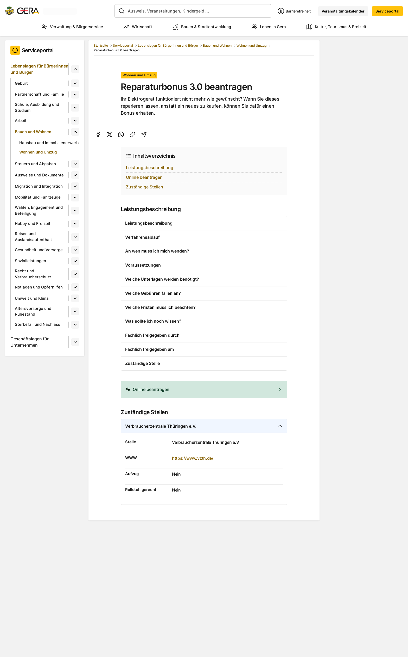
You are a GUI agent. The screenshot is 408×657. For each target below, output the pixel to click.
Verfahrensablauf (142, 237)
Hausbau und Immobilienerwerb (49, 142)
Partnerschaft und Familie (39, 94)
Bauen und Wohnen (33, 131)
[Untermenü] (75, 69)
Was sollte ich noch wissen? (153, 321)
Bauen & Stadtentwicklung (202, 27)
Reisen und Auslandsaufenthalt (33, 236)
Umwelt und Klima (32, 298)
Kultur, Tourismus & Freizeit (336, 27)
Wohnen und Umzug (38, 152)
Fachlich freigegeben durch (152, 335)
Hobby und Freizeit (32, 223)
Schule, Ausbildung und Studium (37, 107)
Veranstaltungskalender (343, 11)
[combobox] (192, 11)
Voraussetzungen (143, 265)
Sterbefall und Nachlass (37, 324)
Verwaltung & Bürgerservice (72, 27)
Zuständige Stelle (142, 363)
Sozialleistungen (30, 260)
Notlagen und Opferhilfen (39, 287)
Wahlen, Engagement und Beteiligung (39, 210)
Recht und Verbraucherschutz (33, 273)
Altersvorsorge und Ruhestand (33, 311)
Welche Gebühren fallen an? (153, 293)
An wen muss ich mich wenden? (157, 251)
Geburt (21, 83)
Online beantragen (144, 177)
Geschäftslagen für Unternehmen (29, 342)
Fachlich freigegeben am (149, 349)
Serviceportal (387, 11)
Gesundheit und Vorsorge (39, 249)
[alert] (204, 389)
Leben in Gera (269, 27)
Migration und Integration (39, 186)
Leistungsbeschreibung (149, 167)
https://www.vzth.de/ (192, 458)
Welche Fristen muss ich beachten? (160, 307)
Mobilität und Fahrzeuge (38, 197)
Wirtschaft (138, 27)
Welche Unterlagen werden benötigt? (162, 279)
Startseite (101, 45)
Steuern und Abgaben (35, 163)
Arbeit (21, 120)
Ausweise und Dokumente (39, 175)
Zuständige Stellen (144, 186)
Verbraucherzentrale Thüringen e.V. (160, 426)
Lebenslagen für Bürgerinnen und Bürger (39, 69)
